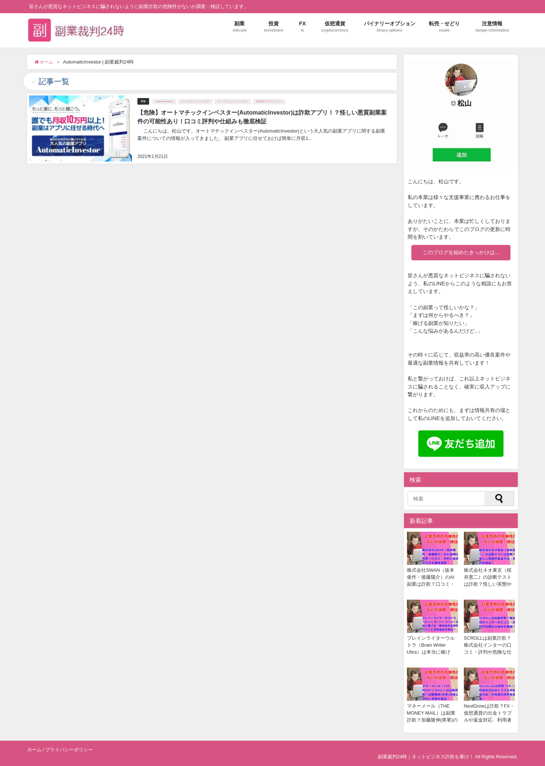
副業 (239, 26)
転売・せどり (444, 26)
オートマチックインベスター (195, 101)
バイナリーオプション (389, 26)
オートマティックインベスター (232, 101)
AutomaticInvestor (164, 101)
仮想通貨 (335, 26)
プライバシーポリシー (69, 749)
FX (302, 26)
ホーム (34, 749)
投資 (273, 26)
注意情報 (492, 26)
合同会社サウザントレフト (269, 101)
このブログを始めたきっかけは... (461, 252)
